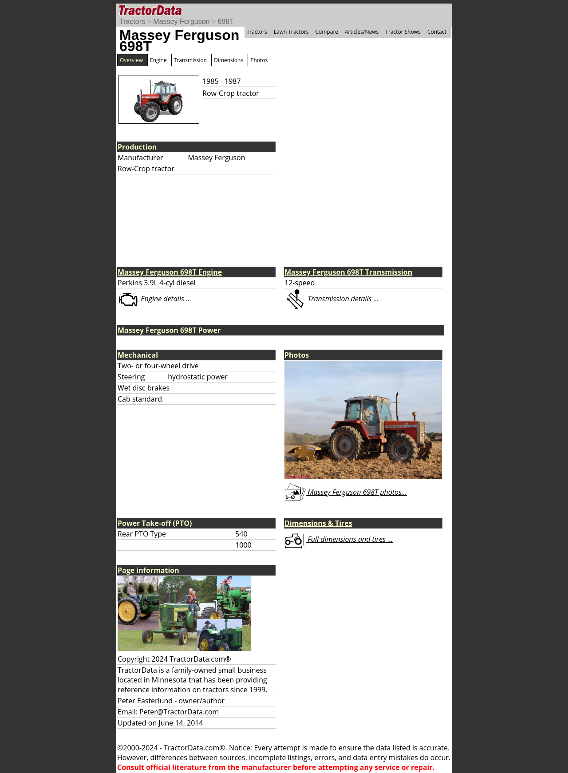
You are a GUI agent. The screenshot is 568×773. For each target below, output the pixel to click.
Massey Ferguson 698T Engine (170, 272)
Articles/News (362, 31)
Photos (259, 60)
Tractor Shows (403, 31)
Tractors (132, 21)
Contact (436, 31)
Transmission (190, 60)
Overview (131, 60)
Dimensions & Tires (318, 523)
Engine (158, 60)
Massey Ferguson (181, 21)
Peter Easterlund (145, 701)
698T (226, 21)
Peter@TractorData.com (179, 712)
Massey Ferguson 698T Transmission (348, 272)
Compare (326, 31)
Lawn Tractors (291, 31)
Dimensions (228, 60)
